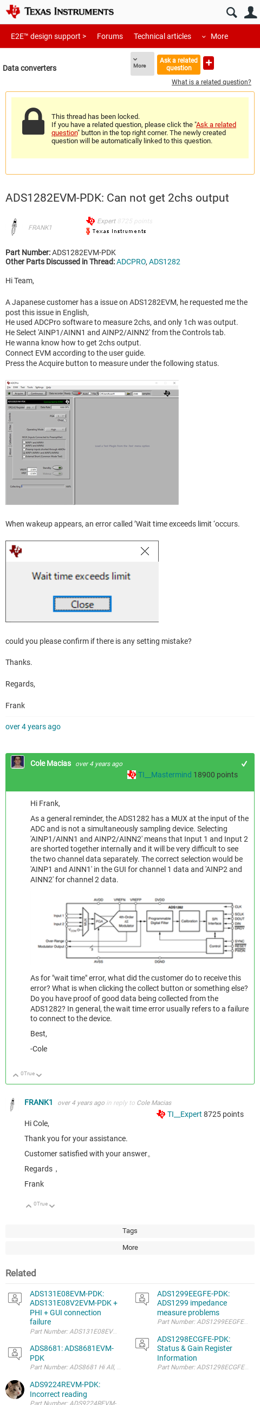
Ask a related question (179, 64)
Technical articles (162, 36)
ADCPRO (131, 261)
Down (39, 1076)
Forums (110, 36)
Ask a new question (208, 63)
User (250, 12)
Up (16, 1076)
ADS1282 (164, 261)
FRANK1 (40, 227)
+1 (244, 764)
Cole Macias (51, 763)
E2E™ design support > (48, 36)
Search (231, 12)
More (219, 36)
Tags (130, 1231)
